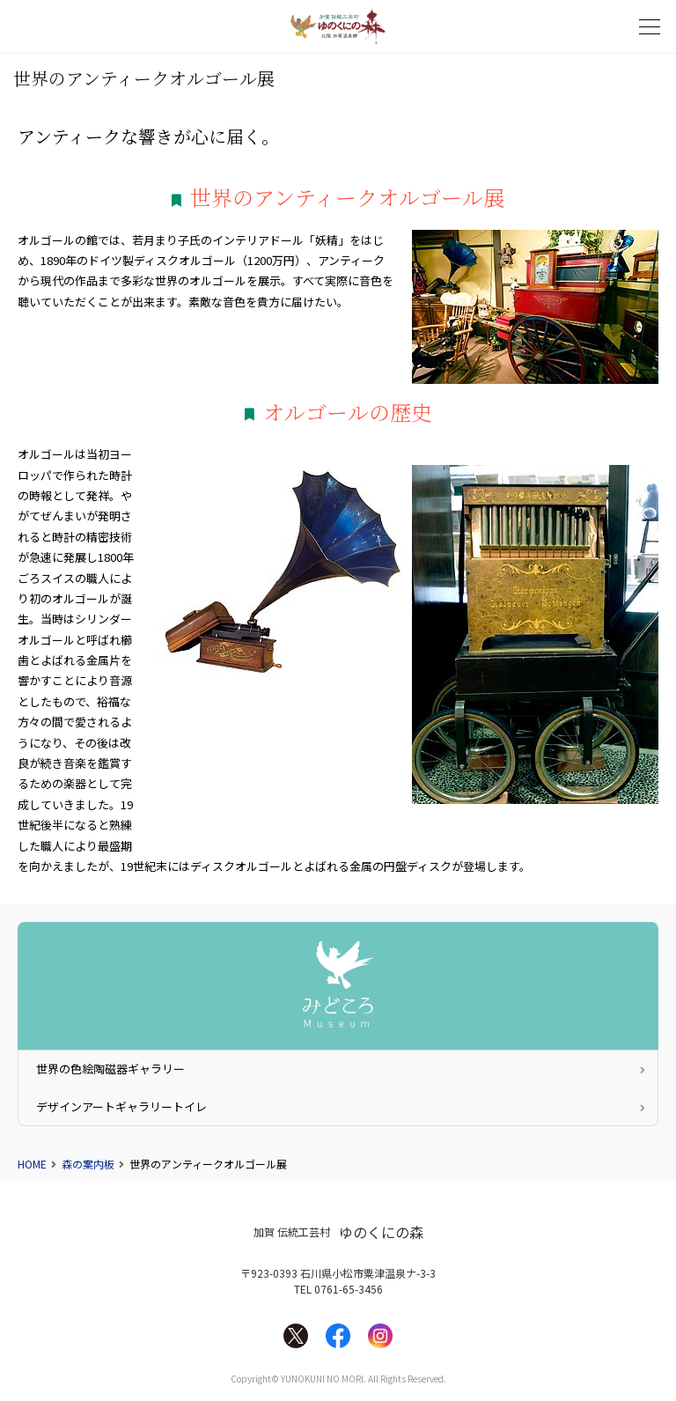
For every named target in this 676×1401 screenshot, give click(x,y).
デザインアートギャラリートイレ (121, 1106)
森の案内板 (88, 1163)
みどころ (338, 986)
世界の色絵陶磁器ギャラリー (110, 1068)
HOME (32, 1163)
